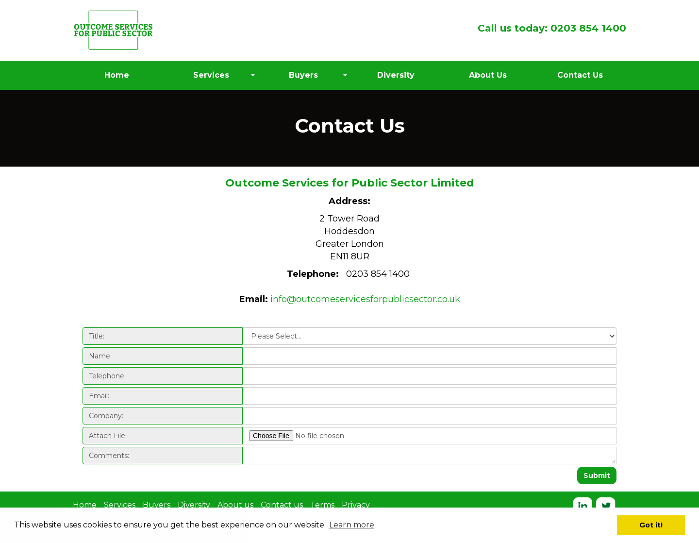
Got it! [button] (651, 525)
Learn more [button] (351, 524)
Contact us (282, 504)
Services (119, 504)
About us (235, 504)
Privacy (356, 504)
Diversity (194, 504)
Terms (322, 504)
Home (85, 504)
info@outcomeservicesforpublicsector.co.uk (365, 299)
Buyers (156, 504)
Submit (596, 475)
